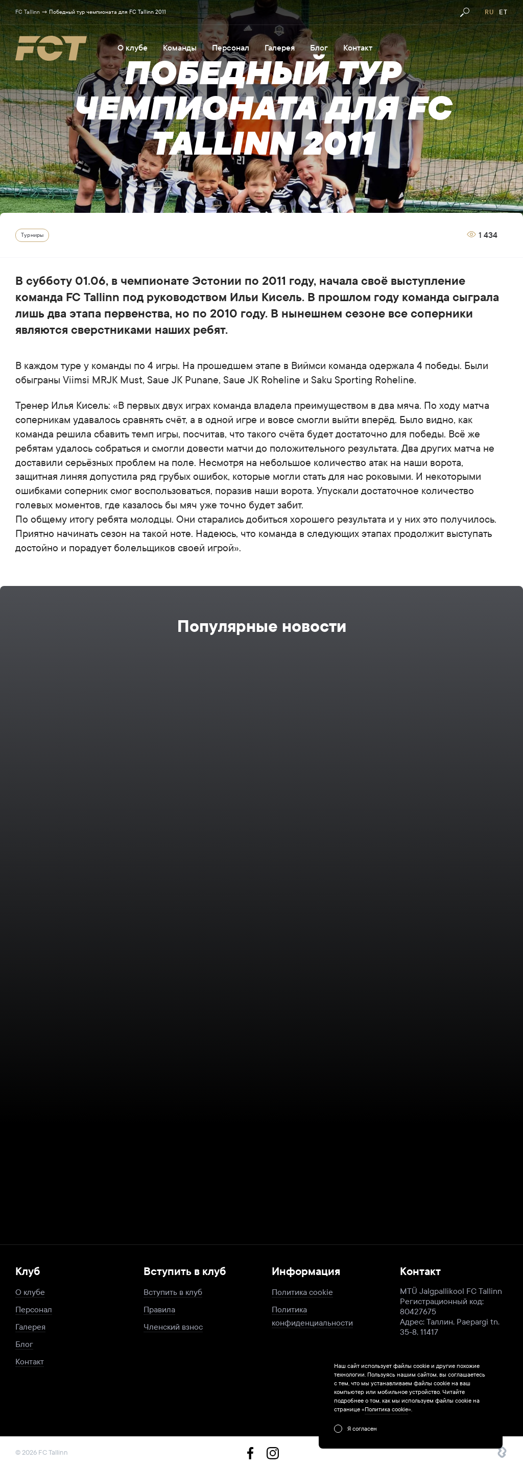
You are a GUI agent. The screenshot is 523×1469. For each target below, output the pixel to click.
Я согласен (362, 1428)
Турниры (32, 235)
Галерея (280, 48)
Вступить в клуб (173, 1292)
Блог (319, 48)
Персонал (230, 48)
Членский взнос (173, 1327)
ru (489, 12)
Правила (159, 1309)
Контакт (357, 48)
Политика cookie (302, 1292)
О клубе (132, 48)
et (503, 12)
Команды (180, 48)
